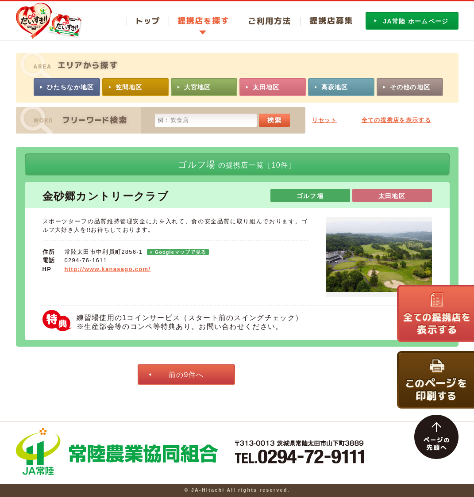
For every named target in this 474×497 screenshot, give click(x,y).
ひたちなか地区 (70, 87)
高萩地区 (334, 87)
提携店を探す (203, 21)
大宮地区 (197, 87)
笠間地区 (129, 87)
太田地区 (266, 87)
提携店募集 (326, 21)
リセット (324, 120)
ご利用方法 (269, 21)
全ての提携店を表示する (396, 120)
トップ (148, 21)
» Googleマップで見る (178, 252)
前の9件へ (186, 374)
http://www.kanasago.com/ (108, 269)
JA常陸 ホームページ (416, 21)
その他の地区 (410, 87)
